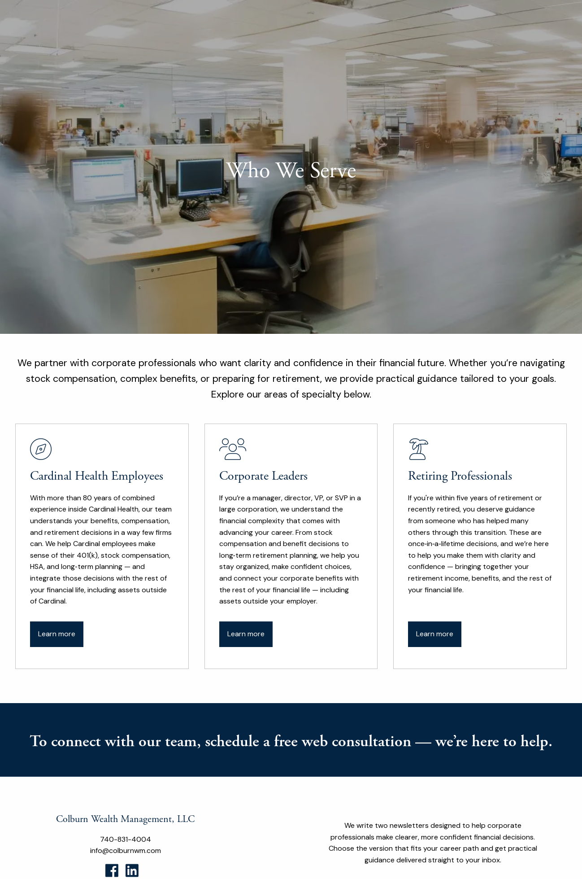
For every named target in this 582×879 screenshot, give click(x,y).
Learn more (56, 633)
